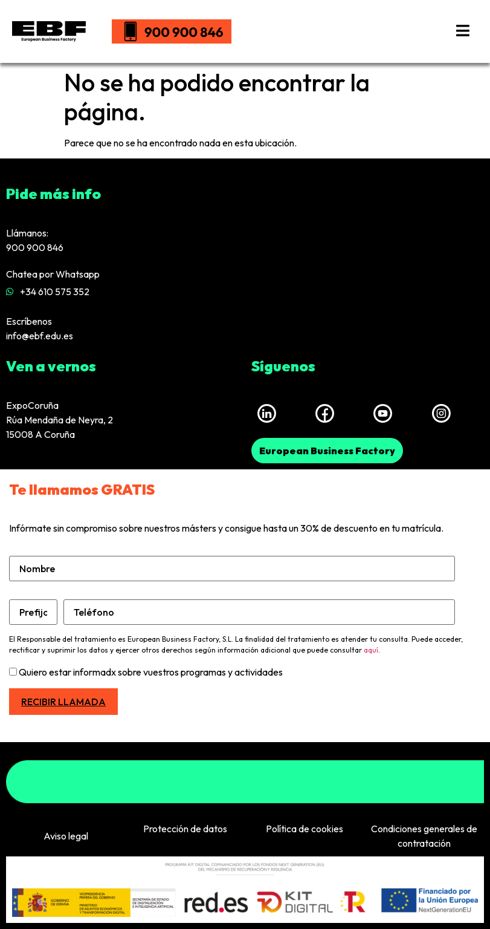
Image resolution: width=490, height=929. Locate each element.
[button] (327, 450)
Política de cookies (304, 829)
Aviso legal (66, 836)
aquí (371, 649)
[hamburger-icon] (463, 31)
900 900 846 (34, 247)
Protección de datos (185, 829)
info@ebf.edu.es (39, 336)
